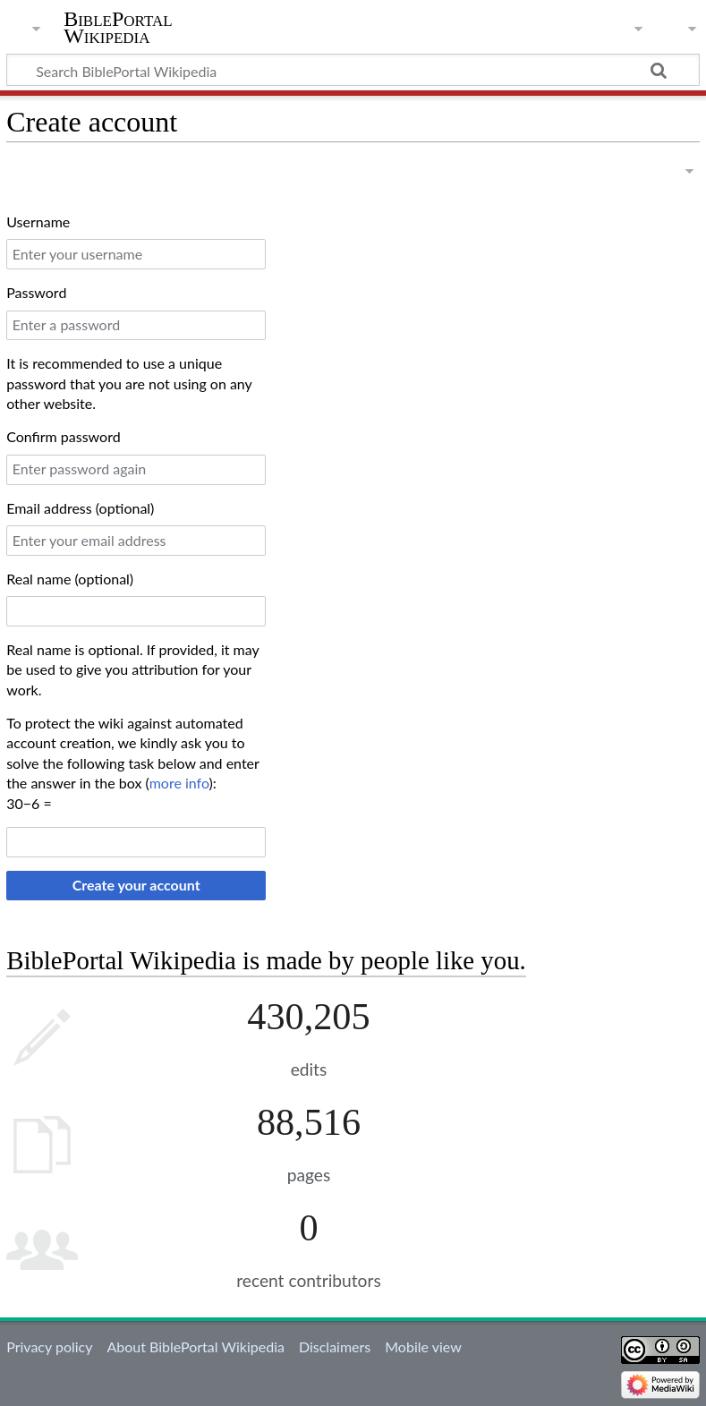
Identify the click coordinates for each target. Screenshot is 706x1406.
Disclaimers (334, 1346)
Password (36, 292)
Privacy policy (49, 1346)
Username (38, 221)
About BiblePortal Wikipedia (195, 1346)
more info (179, 782)
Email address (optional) (80, 507)
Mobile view (423, 1346)
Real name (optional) (69, 578)
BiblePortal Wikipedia (118, 28)
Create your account (136, 884)
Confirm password (63, 436)
